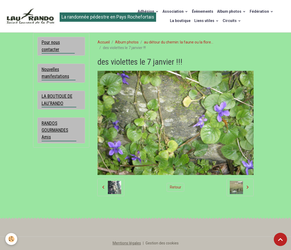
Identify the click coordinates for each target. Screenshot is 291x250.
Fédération (260, 11)
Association (173, 11)
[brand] (62, 16)
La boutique (180, 21)
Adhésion (146, 11)
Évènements (202, 11)
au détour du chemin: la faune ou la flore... (178, 42)
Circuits (230, 21)
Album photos (229, 11)
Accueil (104, 42)
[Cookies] (11, 239)
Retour (175, 187)
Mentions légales (127, 243)
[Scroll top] (280, 239)
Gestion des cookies (162, 243)
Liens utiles (204, 21)
